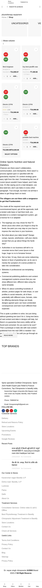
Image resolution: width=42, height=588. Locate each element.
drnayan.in (6, 69)
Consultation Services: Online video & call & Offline (19, 509)
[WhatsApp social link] (15, 410)
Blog (3, 553)
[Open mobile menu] (2, 7)
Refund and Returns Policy (12, 422)
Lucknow (5, 486)
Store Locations (8, 427)
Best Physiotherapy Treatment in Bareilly (18, 514)
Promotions (6, 435)
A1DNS (25, 140)
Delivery (5, 418)
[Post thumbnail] (6, 452)
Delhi (4, 494)
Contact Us (6, 527)
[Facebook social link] (3, 410)
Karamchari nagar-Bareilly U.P (14, 478)
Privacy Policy (7, 544)
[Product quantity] (7, 76)
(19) (8, 109)
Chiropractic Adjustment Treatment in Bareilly (19, 518)
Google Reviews (8, 439)
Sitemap (5, 557)
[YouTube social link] (11, 410)
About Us (5, 498)
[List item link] (21, 400)
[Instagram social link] (7, 410)
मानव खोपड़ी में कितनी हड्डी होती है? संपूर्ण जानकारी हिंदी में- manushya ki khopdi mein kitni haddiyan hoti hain (26, 450)
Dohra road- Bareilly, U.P (12, 482)
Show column (9, 41)
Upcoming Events (9, 431)
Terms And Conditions (10, 540)
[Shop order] (3, 43)
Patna (4, 490)
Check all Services (9, 531)
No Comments (26, 457)
